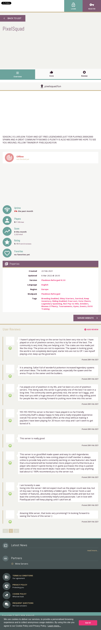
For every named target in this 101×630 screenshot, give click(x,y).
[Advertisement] (50, 49)
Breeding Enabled (50, 298)
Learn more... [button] (54, 626)
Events (83, 306)
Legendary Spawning (51, 303)
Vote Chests (84, 301)
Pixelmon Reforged (50, 294)
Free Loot (72, 301)
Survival (79, 298)
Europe (44, 289)
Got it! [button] (88, 623)
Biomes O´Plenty (49, 306)
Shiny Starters (67, 298)
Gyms (76, 306)
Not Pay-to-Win (71, 303)
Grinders (84, 303)
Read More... (92, 550)
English (44, 284)
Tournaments (65, 306)
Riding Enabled (59, 301)
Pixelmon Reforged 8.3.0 (53, 280)
